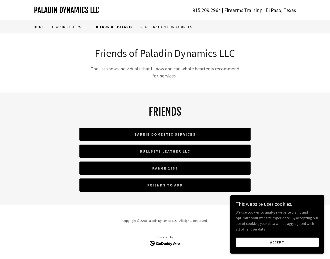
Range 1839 (165, 168)
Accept (277, 252)
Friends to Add (165, 185)
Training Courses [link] (69, 27)
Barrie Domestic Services (165, 134)
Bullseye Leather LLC (165, 151)
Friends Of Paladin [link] (113, 27)
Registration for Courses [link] (166, 27)
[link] (99, 11)
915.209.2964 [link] (207, 10)
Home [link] (39, 27)
